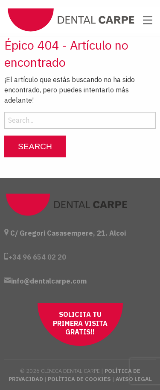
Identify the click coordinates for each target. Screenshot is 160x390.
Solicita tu (80, 323)
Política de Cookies (79, 379)
